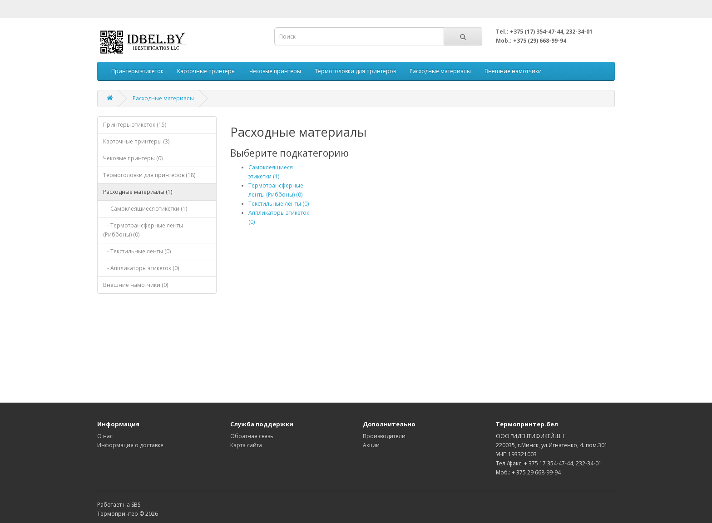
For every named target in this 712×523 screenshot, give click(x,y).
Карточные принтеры (206, 71)
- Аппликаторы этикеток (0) (141, 268)
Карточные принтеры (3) (136, 141)
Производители (384, 436)
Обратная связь (251, 436)
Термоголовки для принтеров (355, 71)
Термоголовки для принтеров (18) (149, 175)
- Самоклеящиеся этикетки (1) (145, 208)
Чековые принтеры (275, 71)
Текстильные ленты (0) (278, 203)
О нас (105, 436)
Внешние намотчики (513, 71)
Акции (371, 445)
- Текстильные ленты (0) (137, 251)
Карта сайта (246, 445)
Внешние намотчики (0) (135, 285)
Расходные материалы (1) (137, 192)
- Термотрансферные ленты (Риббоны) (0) (143, 230)
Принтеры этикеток (137, 71)
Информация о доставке (130, 445)
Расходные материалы (440, 71)
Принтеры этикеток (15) (134, 124)
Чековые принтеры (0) (133, 158)
